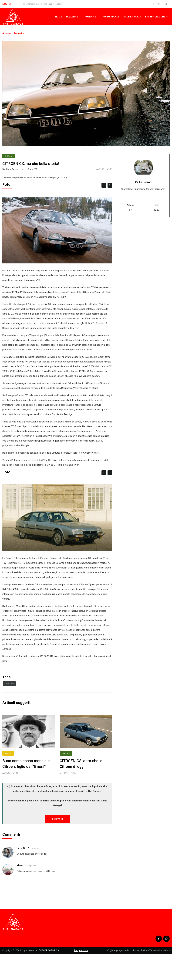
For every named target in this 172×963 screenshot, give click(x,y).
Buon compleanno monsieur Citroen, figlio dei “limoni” (26, 764)
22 (15, 773)
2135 (63, 773)
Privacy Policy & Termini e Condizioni (151, 950)
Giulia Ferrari (143, 182)
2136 (100, 169)
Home (58, 16)
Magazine (72, 16)
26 (73, 773)
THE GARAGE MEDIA (49, 950)
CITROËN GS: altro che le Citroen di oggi (81, 764)
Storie (8, 753)
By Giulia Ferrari (10, 169)
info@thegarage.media (117, 950)
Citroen (9, 683)
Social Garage (132, 16)
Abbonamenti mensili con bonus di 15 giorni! (43, 4)
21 (109, 169)
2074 (6, 773)
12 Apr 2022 (32, 169)
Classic (9, 156)
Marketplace (111, 16)
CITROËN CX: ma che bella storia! (30, 163)
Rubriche (90, 16)
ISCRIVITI (57, 819)
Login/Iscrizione (155, 16)
